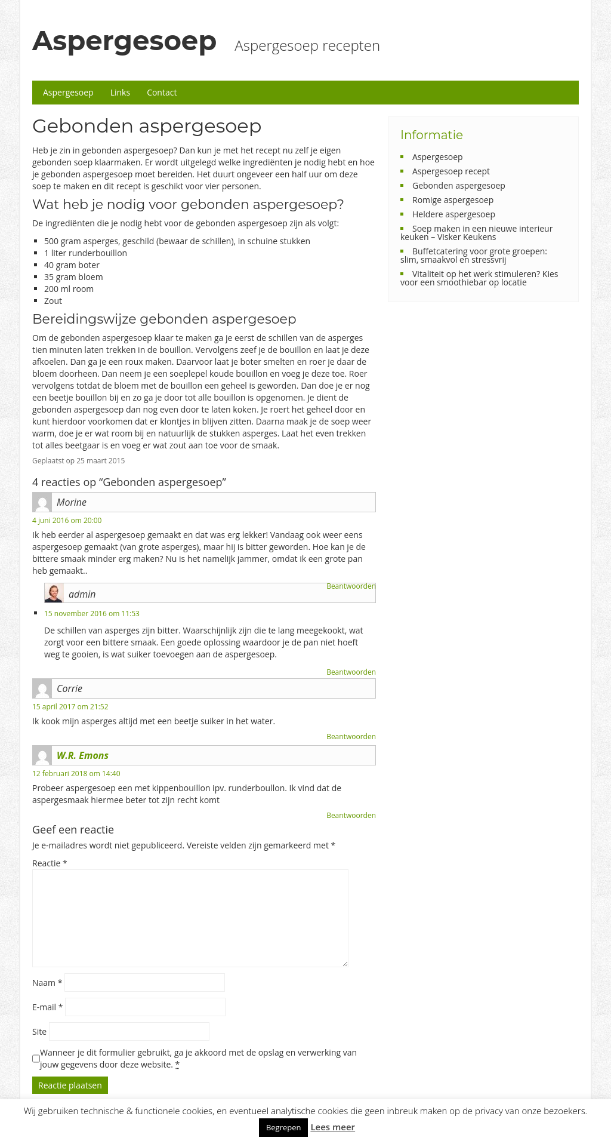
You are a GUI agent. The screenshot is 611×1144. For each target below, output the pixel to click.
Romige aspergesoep (452, 199)
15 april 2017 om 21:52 (70, 707)
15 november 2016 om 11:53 (92, 613)
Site (39, 1031)
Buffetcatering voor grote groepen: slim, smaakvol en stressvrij (473, 255)
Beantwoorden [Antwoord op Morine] (351, 586)
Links (120, 92)
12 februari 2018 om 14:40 (76, 773)
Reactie (49, 863)
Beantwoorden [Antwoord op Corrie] (351, 736)
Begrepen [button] (283, 1127)
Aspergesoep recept (451, 171)
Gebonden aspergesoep (458, 185)
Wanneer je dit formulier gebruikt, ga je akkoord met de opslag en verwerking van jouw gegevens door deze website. (198, 1058)
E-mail (47, 1007)
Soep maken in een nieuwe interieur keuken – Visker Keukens (476, 232)
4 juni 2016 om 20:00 (66, 520)
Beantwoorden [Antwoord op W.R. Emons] (351, 815)
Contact (162, 92)
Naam (47, 982)
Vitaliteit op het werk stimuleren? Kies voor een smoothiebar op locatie (479, 278)
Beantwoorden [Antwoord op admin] (351, 672)
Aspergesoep (124, 40)
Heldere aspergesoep (453, 214)
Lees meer (332, 1127)
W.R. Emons (83, 755)
